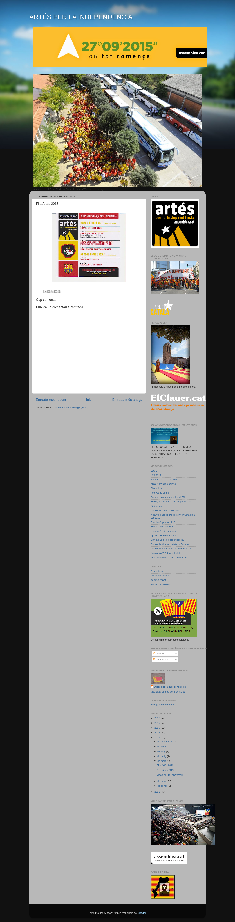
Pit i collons (157, 506)
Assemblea (157, 571)
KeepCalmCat (158, 580)
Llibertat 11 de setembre (164, 531)
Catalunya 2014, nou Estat (165, 553)
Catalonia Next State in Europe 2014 (171, 548)
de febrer (162, 781)
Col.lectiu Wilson (160, 575)
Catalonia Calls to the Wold (165, 510)
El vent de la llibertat (162, 526)
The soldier (157, 488)
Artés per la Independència (170, 686)
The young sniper (160, 492)
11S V (154, 470)
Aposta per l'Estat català (164, 535)
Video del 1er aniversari (170, 775)
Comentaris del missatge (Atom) (70, 407)
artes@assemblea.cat (163, 704)
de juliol (162, 746)
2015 (157, 727)
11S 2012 (156, 475)
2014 (157, 732)
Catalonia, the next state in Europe (170, 544)
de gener (162, 785)
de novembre (165, 741)
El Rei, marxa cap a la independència (171, 501)
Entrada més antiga (127, 400)
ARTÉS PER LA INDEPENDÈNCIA (81, 17)
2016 (157, 722)
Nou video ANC (165, 770)
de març (162, 761)
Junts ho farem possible (164, 479)
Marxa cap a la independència (167, 539)
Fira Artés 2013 (165, 765)
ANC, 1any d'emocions (163, 484)
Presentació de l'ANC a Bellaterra (169, 557)
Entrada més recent (51, 400)
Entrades (159, 653)
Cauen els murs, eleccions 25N (168, 497)
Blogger (141, 913)
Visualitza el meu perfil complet (168, 691)
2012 (157, 791)
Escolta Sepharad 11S (163, 522)
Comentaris (160, 659)
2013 (157, 737)
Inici (89, 400)
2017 (157, 718)
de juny (161, 751)
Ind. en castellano (160, 584)
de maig (162, 756)
